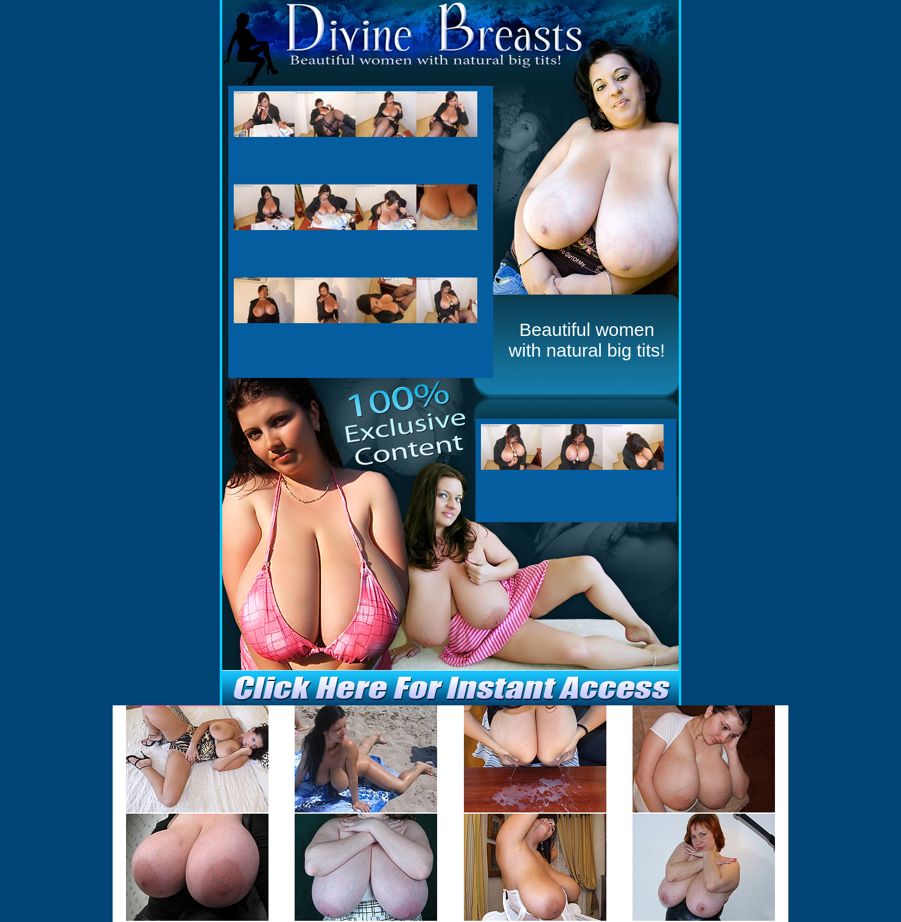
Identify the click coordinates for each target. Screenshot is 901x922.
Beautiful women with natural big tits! (587, 340)
